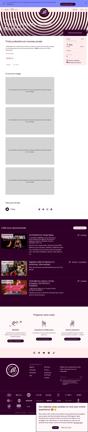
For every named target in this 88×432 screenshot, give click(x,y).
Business (47, 384)
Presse (46, 387)
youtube (44, 370)
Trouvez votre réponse (44, 356)
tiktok (54, 370)
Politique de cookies (33, 429)
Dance (8, 82)
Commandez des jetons (72, 356)
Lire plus (10, 75)
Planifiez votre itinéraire (15, 358)
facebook (39, 370)
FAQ (30, 393)
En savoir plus (78, 423)
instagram (34, 370)
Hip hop (16, 82)
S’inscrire (81, 394)
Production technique (47, 391)
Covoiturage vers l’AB (68, 4)
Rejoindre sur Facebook (73, 79)
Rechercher (86, 9)
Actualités (32, 387)
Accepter (55, 427)
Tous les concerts (80, 245)
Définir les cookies (66, 427)
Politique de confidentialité (20, 429)
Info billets (32, 390)
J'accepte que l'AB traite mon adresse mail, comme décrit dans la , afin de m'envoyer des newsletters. (71, 399)
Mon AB (75, 9)
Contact (46, 395)
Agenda (7, 9)
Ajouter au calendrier (72, 77)
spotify (49, 370)
